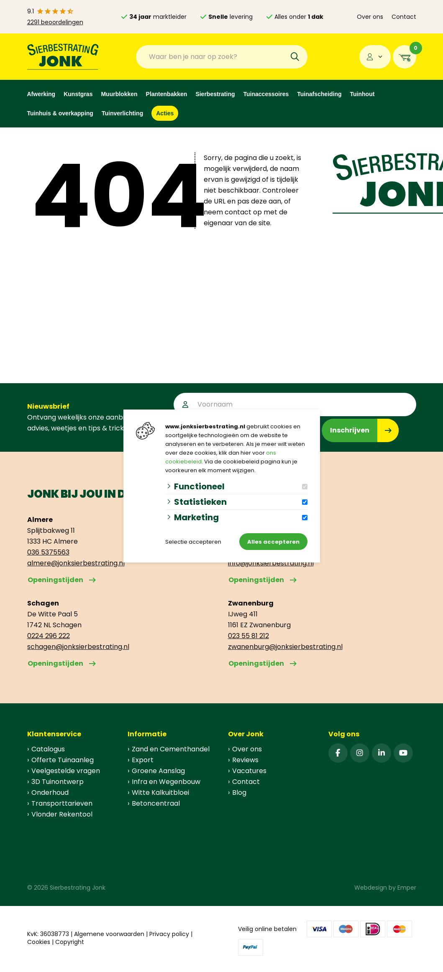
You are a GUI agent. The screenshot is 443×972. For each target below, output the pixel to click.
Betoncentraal (156, 803)
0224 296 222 (48, 636)
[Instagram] (359, 753)
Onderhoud (50, 792)
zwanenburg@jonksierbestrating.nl (285, 646)
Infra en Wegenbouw (166, 781)
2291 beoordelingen (55, 22)
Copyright (69, 942)
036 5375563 (48, 552)
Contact (404, 17)
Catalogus (48, 749)
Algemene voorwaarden (109, 934)
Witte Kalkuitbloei (160, 792)
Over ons (370, 17)
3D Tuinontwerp (57, 781)
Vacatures (249, 771)
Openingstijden (55, 580)
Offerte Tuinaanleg (62, 760)
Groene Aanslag (158, 771)
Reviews (245, 760)
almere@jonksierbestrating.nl (76, 563)
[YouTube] (403, 753)
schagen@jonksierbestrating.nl (78, 646)
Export (143, 760)
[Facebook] (338, 753)
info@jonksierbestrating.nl (271, 563)
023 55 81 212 (248, 636)
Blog (239, 792)
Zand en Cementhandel (171, 749)
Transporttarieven (61, 803)
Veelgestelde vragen (65, 771)
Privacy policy (169, 934)
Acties (165, 113)
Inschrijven (349, 430)
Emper (406, 887)
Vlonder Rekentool (61, 814)
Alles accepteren (273, 542)
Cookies (38, 942)
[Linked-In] (381, 753)
